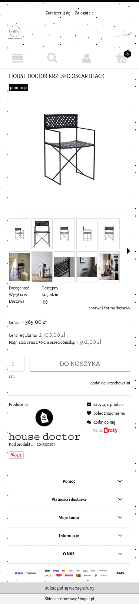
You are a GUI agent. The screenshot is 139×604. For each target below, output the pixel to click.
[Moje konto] (87, 58)
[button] (128, 251)
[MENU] (17, 58)
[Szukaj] (52, 57)
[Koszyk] (121, 57)
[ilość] (16, 364)
